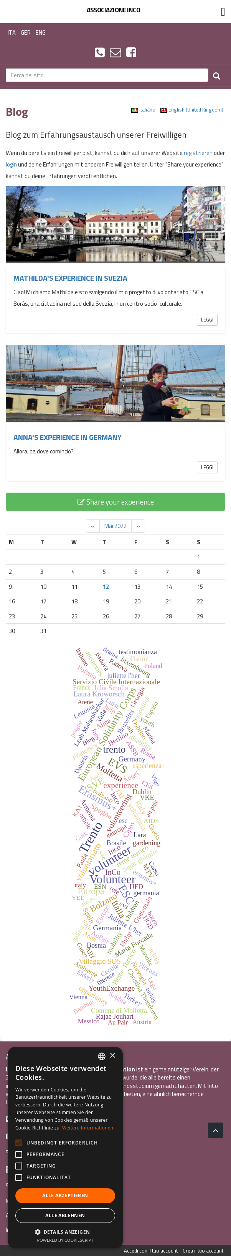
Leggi (207, 319)
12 (106, 586)
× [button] (112, 1056)
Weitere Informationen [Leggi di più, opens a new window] (88, 1127)
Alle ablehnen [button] (65, 1215)
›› (138, 525)
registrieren (198, 152)
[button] (65, 1231)
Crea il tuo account (203, 1250)
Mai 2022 (115, 525)
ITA (12, 32)
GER (26, 32)
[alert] (65, 1147)
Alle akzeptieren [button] (65, 1195)
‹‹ (93, 525)
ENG (41, 32)
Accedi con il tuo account (151, 1250)
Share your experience (116, 501)
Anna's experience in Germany (67, 437)
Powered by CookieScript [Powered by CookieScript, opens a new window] (65, 1240)
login (11, 164)
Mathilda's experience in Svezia (70, 278)
